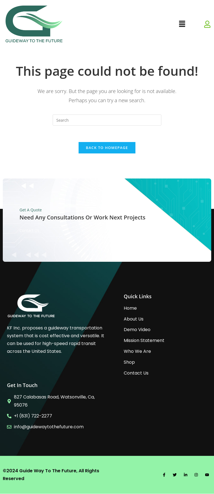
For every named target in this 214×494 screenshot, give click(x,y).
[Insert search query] (107, 120)
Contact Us (29, 230)
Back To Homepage (107, 147)
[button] (182, 24)
